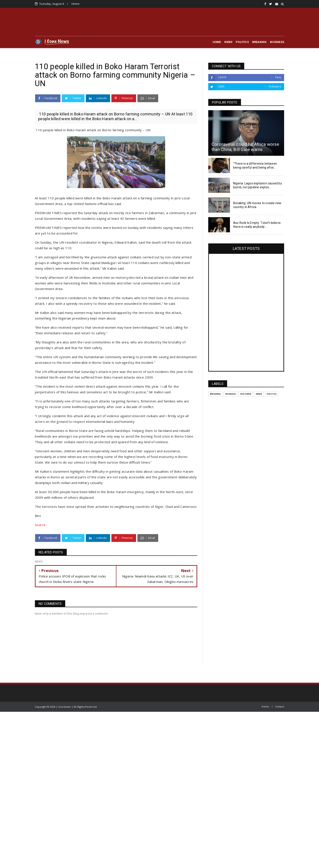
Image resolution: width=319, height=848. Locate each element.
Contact (279, 706)
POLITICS (242, 42)
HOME (217, 42)
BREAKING (259, 42)
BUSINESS (277, 42)
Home (76, 4)
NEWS (228, 42)
